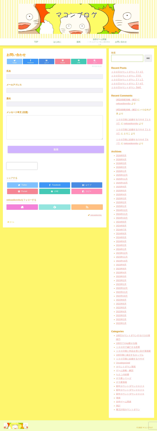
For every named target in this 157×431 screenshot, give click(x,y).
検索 (113, 53)
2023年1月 (121, 284)
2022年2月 (121, 319)
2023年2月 (121, 280)
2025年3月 (121, 198)
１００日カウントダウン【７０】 (127, 83)
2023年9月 (121, 265)
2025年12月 (122, 175)
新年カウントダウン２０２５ (130, 390)
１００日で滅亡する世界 (128, 347)
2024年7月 (121, 230)
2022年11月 (122, 292)
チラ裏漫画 (121, 382)
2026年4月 (121, 159)
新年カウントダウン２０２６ (130, 394)
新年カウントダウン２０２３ (130, 386)
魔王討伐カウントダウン (128, 409)
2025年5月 (121, 191)
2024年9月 (121, 222)
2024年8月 (121, 226)
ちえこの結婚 (122, 374)
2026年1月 (121, 171)
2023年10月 (122, 261)
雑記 (118, 406)
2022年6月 (121, 304)
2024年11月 (122, 214)
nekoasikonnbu (123, 103)
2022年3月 (121, 315)
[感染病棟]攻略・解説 (126, 100)
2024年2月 (121, 245)
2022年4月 (121, 311)
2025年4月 (121, 194)
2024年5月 (121, 237)
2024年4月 (121, 241)
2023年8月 (121, 269)
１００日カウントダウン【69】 (126, 87)
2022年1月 (121, 323)
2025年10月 (122, 183)
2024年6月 (121, 233)
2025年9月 (121, 187)
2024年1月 (121, 249)
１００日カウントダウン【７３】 (127, 72)
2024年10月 (122, 218)
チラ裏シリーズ (123, 378)
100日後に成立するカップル (130, 355)
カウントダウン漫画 (126, 366)
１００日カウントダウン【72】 (126, 76)
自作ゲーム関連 (123, 402)
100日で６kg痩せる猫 (126, 343)
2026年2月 (121, 167)
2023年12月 (122, 253)
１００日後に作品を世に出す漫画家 (133, 351)
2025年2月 (121, 202)
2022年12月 (122, 288)
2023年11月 (122, 257)
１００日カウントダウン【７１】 (127, 80)
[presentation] (22, 166)
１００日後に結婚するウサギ (130, 359)
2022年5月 (121, 307)
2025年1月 (121, 206)
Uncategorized (123, 363)
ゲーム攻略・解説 (124, 370)
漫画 (118, 398)
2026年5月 (121, 155)
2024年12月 (122, 210)
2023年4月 (121, 272)
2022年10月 (122, 296)
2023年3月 (121, 276)
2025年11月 (122, 179)
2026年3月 (121, 163)
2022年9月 (121, 300)
